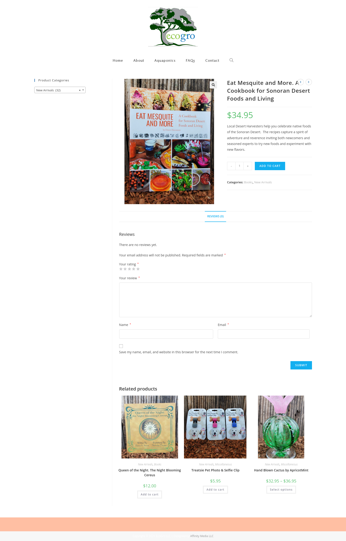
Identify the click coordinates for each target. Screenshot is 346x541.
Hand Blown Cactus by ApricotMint (281, 470)
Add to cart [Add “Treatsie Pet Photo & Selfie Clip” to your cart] (215, 490)
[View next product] (308, 82)
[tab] (215, 216)
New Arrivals (263, 182)
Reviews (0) (215, 216)
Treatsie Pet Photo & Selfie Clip (215, 470)
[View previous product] (300, 82)
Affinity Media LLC (201, 536)
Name (125, 325)
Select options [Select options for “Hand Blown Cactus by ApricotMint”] (281, 490)
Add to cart (270, 166)
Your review (129, 278)
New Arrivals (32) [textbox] (58, 90)
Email (223, 325)
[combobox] (60, 90)
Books (248, 182)
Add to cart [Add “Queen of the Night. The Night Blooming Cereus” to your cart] (150, 494)
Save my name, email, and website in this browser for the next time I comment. (178, 352)
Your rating (129, 264)
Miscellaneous (223, 464)
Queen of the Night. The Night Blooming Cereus (149, 472)
